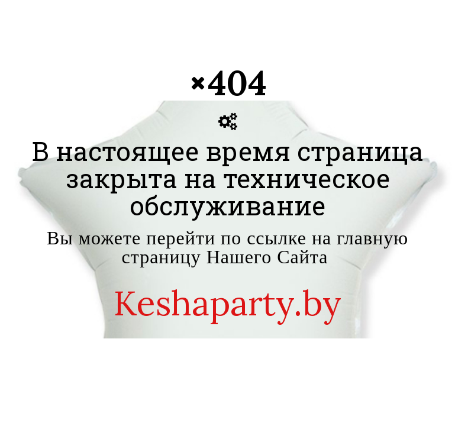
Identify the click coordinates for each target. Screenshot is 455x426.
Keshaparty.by (227, 303)
